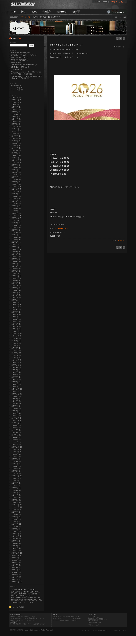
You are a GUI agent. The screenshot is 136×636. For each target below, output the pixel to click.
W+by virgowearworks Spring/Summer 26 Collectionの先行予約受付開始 (26, 73)
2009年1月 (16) (16, 579)
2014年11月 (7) (16, 420)
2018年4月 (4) (16, 322)
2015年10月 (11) (16, 394)
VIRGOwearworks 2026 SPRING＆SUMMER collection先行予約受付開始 (26, 77)
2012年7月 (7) (16, 488)
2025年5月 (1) (16, 117)
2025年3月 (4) (16, 122)
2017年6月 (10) (16, 346)
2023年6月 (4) (16, 172)
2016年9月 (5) (16, 367)
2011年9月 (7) (16, 512)
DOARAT (15, 589)
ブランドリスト (27, 624)
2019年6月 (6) (16, 288)
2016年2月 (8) (16, 384)
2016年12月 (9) (16, 360)
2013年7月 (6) (16, 459)
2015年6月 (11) (16, 403)
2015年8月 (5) (16, 399)
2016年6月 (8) (16, 375)
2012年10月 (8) (16, 481)
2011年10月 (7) (16, 510)
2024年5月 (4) (16, 146)
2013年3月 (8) (16, 469)
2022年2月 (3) (16, 211)
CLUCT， (31, 602)
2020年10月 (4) (16, 249)
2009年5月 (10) (16, 570)
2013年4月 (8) (16, 466)
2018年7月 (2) (16, 314)
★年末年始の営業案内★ (19, 60)
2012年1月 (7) (16, 502)
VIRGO (33, 590)
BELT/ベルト (40, 618)
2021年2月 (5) (16, 240)
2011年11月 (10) (16, 507)
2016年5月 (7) (16, 377)
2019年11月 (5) (16, 276)
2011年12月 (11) (16, 505)
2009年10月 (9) (16, 558)
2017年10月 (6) (16, 336)
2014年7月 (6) (16, 430)
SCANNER (22, 594)
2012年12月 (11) (16, 476)
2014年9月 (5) (16, 425)
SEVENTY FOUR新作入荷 (20, 67)
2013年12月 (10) (16, 447)
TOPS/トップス (15, 617)
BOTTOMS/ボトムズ (28, 617)
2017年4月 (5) (16, 350)
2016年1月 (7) (16, 387)
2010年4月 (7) (16, 543)
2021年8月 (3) (16, 225)
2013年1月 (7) (16, 473)
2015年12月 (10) (16, 389)
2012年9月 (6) (16, 483)
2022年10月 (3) (16, 191)
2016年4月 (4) (16, 379)
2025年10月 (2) (16, 105)
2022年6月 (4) (16, 201)
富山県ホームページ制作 (17, 635)
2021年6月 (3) (16, 230)
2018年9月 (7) (16, 309)
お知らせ (121, 240)
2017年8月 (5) (16, 341)
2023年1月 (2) (16, 184)
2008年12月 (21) (16, 582)
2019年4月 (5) (16, 293)
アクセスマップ (93, 625)
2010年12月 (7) (16, 534)
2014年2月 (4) (16, 442)
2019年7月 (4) (16, 285)
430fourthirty (77, 618)
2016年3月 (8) (16, 382)
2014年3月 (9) (16, 440)
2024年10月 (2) (16, 134)
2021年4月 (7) (16, 235)
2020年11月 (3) (16, 247)
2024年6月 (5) (16, 143)
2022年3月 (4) (16, 208)
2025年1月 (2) (16, 126)
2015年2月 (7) (16, 413)
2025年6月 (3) (16, 114)
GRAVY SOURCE (71, 620)
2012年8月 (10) (16, 485)
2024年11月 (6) (16, 131)
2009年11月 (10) (16, 555)
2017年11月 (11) (16, 334)
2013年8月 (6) (16, 457)
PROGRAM (14, 596)
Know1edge (57, 618)
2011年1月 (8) (16, 531)
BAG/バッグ (14, 620)
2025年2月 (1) (16, 124)
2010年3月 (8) (16, 546)
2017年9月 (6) (16, 338)
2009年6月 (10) (16, 567)
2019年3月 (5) (16, 295)
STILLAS (22, 596)
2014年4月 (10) (16, 437)
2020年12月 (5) (16, 244)
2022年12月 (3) (16, 187)
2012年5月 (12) (16, 493)
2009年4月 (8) (16, 572)
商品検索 (18, 624)
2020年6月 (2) (16, 259)
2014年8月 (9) (16, 428)
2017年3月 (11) (16, 353)
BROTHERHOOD (16, 597)
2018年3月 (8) (16, 324)
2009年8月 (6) (16, 563)
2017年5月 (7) (16, 348)
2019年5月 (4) (16, 290)
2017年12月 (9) (16, 331)
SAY (35, 597)
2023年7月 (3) (16, 170)
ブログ (42, 624)
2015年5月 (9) (16, 406)
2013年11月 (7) (16, 449)
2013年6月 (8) (16, 461)
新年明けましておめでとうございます (24, 55)
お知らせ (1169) (16, 85)
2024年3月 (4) (16, 150)
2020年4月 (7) (16, 264)
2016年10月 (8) (16, 365)
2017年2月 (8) (16, 355)
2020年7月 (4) (16, 257)
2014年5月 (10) (16, 435)
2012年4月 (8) (16, 495)
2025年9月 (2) (16, 107)
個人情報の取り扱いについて (102, 630)
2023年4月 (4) (16, 177)
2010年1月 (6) (16, 550)
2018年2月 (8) (16, 326)
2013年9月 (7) (16, 454)
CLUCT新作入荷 (16, 70)
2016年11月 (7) (16, 363)
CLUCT (25, 589)
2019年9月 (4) (16, 281)
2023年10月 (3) (16, 162)
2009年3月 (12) (16, 575)
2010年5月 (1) (16, 541)
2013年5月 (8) (16, 464)
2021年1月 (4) (16, 242)
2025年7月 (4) (16, 112)
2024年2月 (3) (16, 153)
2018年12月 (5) (16, 302)
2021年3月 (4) (16, 237)
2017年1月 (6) (16, 358)
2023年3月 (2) (16, 179)
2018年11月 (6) (16, 305)
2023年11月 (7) (16, 160)
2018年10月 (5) (16, 307)
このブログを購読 (16, 607)
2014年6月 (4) (16, 432)
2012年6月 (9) (16, 490)
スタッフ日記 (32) (17, 90)
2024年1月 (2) (16, 155)
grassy (24, 597)
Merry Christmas (16, 62)
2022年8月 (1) (16, 196)
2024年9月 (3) (16, 136)
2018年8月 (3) (16, 312)
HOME (12, 624)
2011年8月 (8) (16, 514)
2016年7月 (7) (16, 372)
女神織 (62, 620)
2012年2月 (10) (16, 500)
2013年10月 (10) (16, 452)
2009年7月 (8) (16, 565)
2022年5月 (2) (16, 203)
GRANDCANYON (27, 592)
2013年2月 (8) (16, 471)
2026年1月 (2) (16, 97)
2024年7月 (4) (16, 141)
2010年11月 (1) (16, 536)
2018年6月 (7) (16, 317)
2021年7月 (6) (16, 228)
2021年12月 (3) (16, 215)
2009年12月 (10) (16, 553)
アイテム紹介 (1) (16, 88)
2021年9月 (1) (16, 223)
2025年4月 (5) (16, 119)
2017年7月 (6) (16, 343)
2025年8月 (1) (16, 109)
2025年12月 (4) (16, 100)
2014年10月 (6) (16, 423)
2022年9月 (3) (16, 194)
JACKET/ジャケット (17, 618)
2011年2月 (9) (16, 529)
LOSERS (30, 597)
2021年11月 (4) (16, 218)
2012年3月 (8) (16, 498)
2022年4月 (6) (16, 206)
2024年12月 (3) (16, 129)
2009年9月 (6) (16, 560)
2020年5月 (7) (16, 261)
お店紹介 (36, 624)
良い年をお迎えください (19, 57)
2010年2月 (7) (16, 548)
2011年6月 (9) (16, 519)
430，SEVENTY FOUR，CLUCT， (27, 601)
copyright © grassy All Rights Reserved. (39, 630)
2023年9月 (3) (16, 165)
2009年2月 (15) (16, 577)
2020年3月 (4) (16, 266)
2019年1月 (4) (16, 300)
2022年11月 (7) (16, 189)
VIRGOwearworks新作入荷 (20, 53)
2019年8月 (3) (16, 283)
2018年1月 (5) (16, 329)
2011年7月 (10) (16, 517)
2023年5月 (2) (16, 174)
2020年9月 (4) (16, 252)
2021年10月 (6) (16, 220)
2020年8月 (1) (16, 254)
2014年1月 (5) (16, 444)
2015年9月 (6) (16, 396)
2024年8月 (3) (16, 138)
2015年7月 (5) (16, 401)
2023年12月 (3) (16, 158)
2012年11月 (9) (16, 478)
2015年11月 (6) (16, 392)
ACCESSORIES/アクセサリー (29, 620)
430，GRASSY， (33, 601)
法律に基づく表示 (120, 630)
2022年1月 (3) (16, 213)
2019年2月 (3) (16, 297)
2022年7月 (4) (16, 199)
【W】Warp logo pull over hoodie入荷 (24, 65)
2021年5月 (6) (16, 232)
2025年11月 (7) (16, 102)
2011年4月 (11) (16, 524)
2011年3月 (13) (16, 526)
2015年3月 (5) (16, 411)
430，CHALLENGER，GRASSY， (26, 600)
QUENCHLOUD (31, 596)
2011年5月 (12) (16, 522)
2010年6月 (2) (16, 538)
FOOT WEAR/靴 (29, 618)
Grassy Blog (25, 17)
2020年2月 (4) (16, 269)
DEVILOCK (15, 592)
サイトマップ (86, 630)
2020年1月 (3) (16, 271)
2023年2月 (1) (16, 182)
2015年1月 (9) (16, 415)
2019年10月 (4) (16, 278)
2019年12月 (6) (16, 273)
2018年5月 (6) (16, 319)
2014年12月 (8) (16, 418)
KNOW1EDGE (32, 594)
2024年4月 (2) (16, 148)
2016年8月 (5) (16, 370)
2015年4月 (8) (16, 408)
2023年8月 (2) (16, 167)
